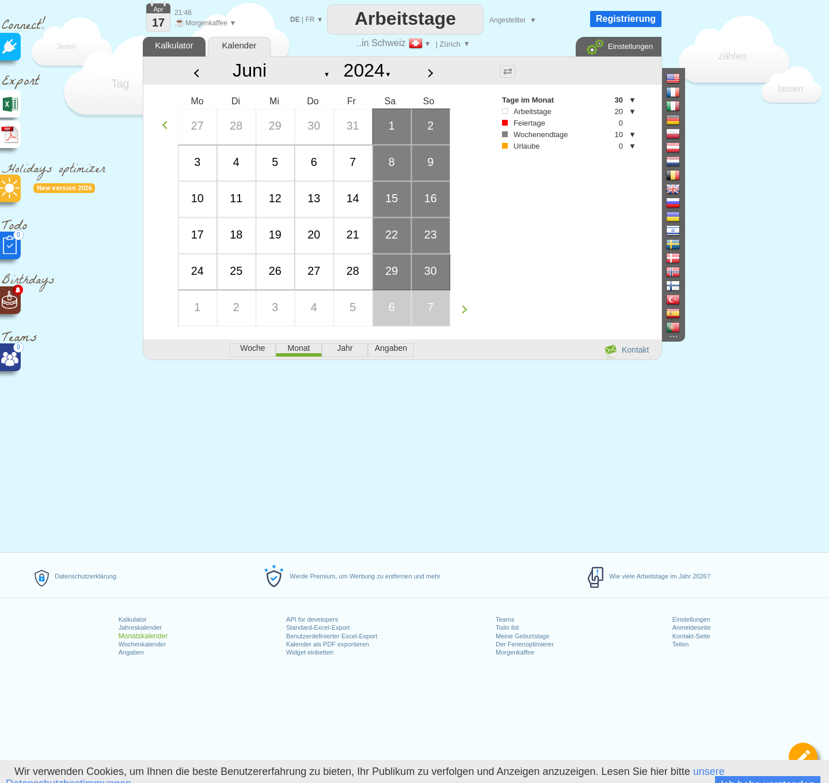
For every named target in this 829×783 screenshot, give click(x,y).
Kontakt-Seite (691, 636)
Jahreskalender (140, 627)
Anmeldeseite (691, 627)
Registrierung (626, 19)
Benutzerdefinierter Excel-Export (331, 636)
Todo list (507, 627)
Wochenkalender (142, 644)
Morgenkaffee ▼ (205, 23)
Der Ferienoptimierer (525, 644)
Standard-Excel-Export (318, 627)
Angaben (131, 652)
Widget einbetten (310, 652)
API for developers (312, 619)
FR (309, 20)
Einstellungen (691, 619)
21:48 (183, 13)
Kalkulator (133, 619)
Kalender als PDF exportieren (327, 644)
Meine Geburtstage (523, 636)
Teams (505, 619)
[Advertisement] (402, 454)
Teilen (680, 644)
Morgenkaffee (515, 652)
